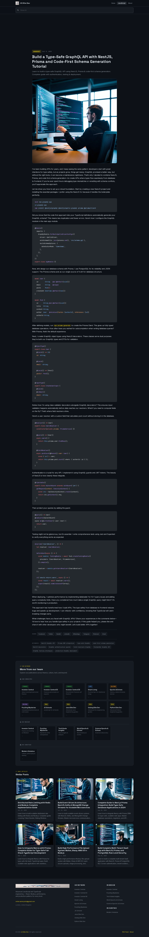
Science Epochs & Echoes (115, 903)
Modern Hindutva (112, 912)
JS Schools (78, 910)
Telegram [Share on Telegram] (86, 634)
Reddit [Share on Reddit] (59, 634)
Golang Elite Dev (80, 918)
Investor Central (80, 889)
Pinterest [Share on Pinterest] (96, 634)
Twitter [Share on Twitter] (50, 634)
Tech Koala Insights (113, 896)
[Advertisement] (74, 30)
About (130, 3)
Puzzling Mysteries (81, 907)
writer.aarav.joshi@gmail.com (25, 901)
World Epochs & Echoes (115, 900)
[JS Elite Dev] (23, 3)
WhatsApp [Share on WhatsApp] (76, 634)
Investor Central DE (81, 896)
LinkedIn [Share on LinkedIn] (67, 634)
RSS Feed (125, 932)
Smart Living (79, 900)
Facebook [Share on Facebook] (41, 634)
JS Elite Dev (25, 932)
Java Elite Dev (79, 914)
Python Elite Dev (80, 921)
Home (113, 3)
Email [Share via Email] (104, 634)
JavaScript (121, 3)
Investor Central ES (81, 893)
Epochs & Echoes (80, 903)
